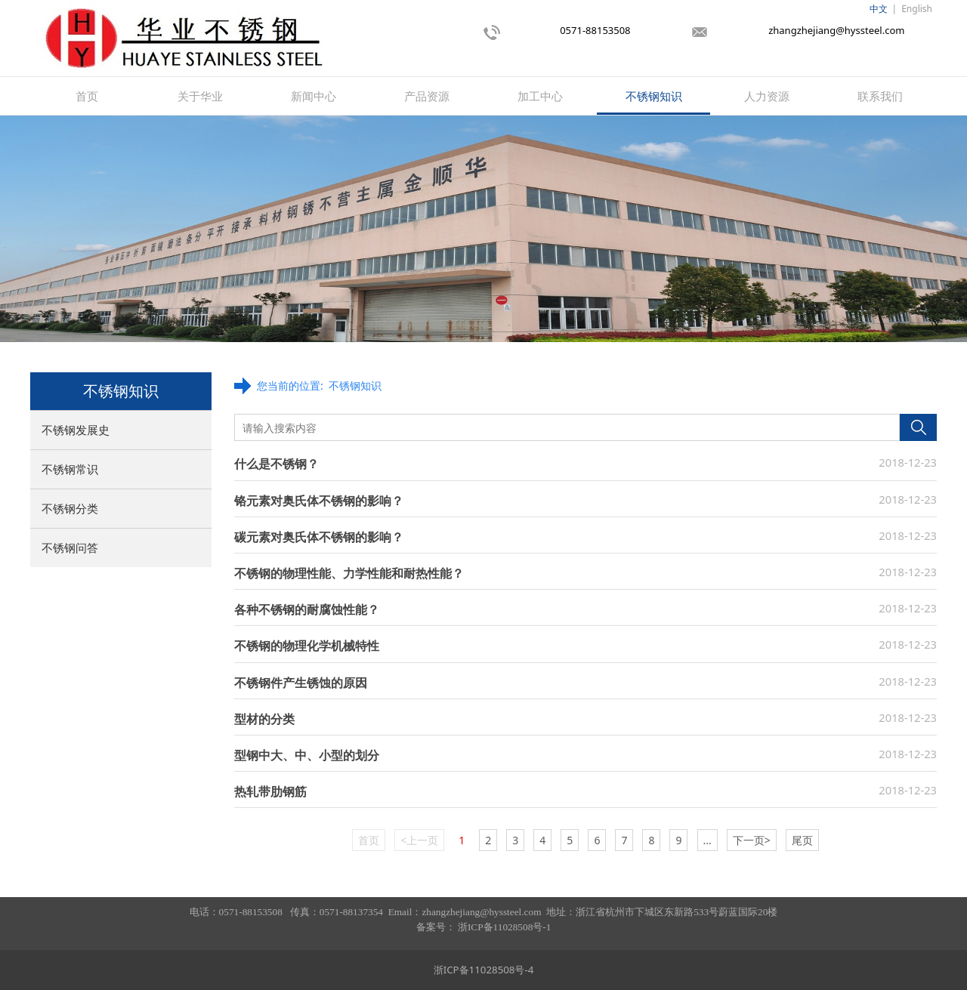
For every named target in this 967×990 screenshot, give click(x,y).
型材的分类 (264, 719)
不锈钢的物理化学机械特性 (306, 645)
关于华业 (200, 95)
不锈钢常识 (70, 468)
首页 (87, 95)
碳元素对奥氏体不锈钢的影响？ (318, 537)
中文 (879, 8)
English (916, 8)
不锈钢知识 (654, 95)
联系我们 (880, 95)
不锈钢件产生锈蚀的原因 (300, 682)
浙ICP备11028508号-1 (504, 927)
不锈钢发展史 (76, 429)
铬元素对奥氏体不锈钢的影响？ (318, 500)
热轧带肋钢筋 (270, 791)
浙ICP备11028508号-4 (484, 969)
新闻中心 (313, 95)
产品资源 (427, 95)
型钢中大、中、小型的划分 (306, 755)
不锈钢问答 (70, 547)
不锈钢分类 (70, 508)
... (707, 840)
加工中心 (540, 95)
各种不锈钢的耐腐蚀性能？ (306, 609)
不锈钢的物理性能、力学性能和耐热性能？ (349, 573)
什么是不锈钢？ (276, 463)
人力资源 (766, 95)
